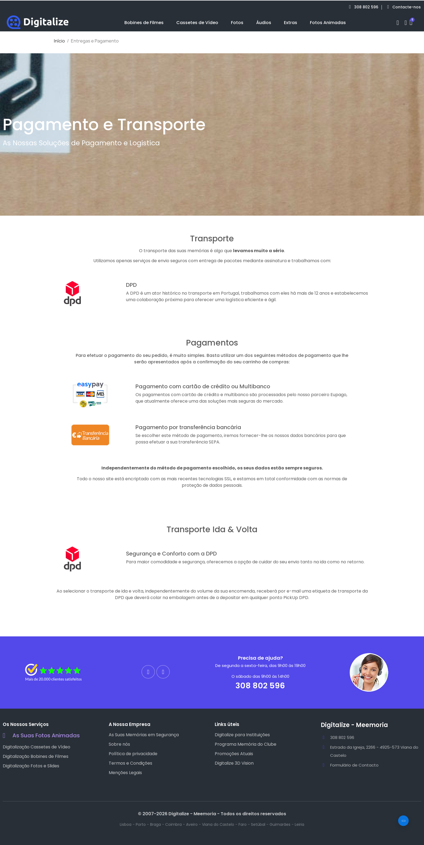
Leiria (299, 824)
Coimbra (173, 824)
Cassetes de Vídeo (197, 22)
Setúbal (258, 824)
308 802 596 (260, 685)
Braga (155, 824)
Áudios (263, 22)
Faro (243, 824)
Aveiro (192, 824)
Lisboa (125, 824)
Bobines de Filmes (144, 22)
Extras (290, 22)
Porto (141, 824)
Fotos (237, 22)
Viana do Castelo (218, 824)
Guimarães (280, 824)
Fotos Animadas (328, 22)
